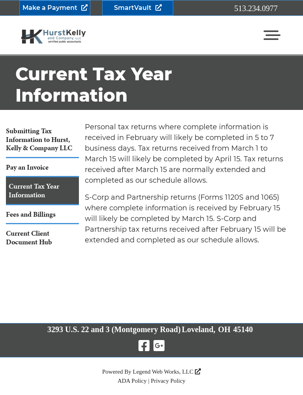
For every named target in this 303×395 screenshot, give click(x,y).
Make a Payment (49, 7)
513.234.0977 (256, 8)
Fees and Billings (31, 214)
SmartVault (133, 7)
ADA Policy (132, 381)
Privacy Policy (168, 381)
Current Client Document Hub (29, 237)
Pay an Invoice (27, 167)
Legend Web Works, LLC (167, 372)
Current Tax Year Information (34, 190)
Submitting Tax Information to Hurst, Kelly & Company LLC (39, 139)
